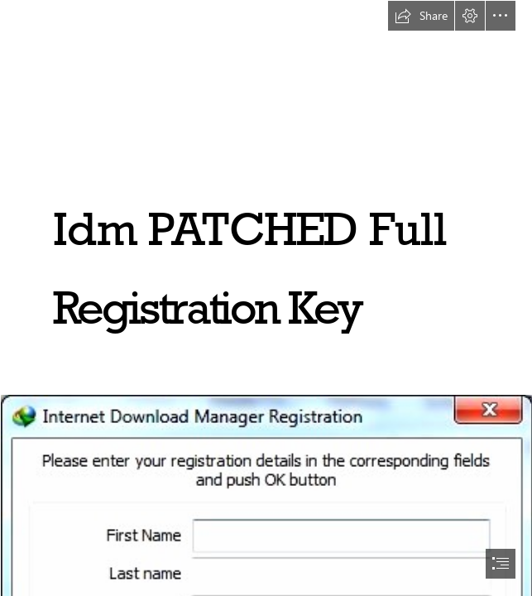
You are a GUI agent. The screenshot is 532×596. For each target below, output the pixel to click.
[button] (421, 16)
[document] (266, 298)
